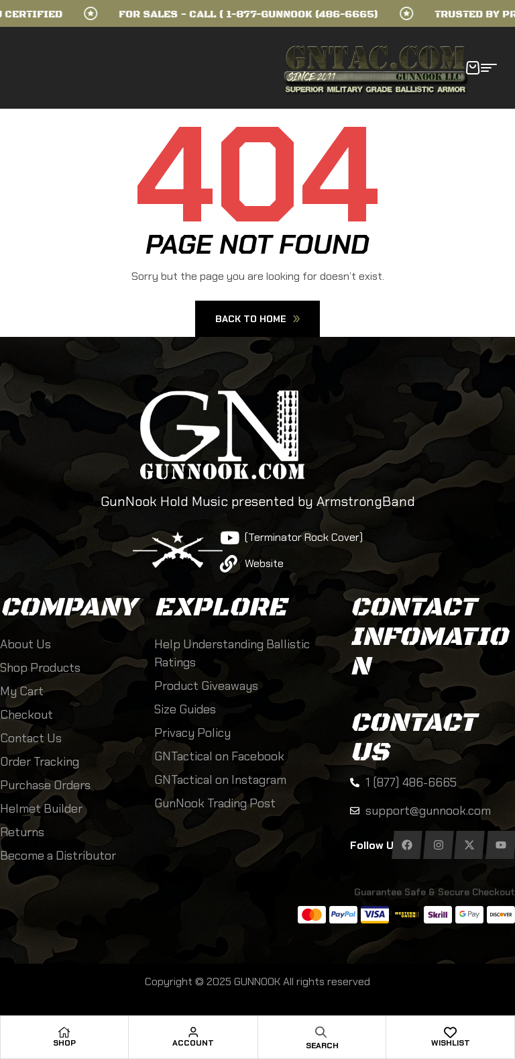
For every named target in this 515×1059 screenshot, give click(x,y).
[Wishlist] (451, 1032)
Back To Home (257, 319)
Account (193, 1043)
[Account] (193, 1032)
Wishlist (450, 1043)
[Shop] (64, 1032)
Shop (64, 1043)
